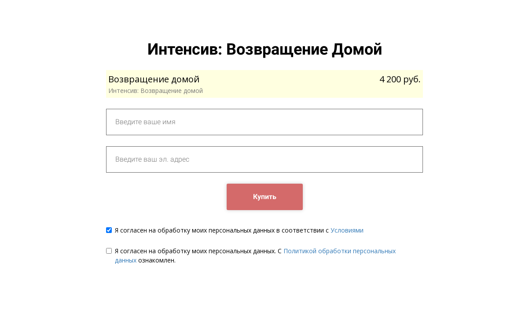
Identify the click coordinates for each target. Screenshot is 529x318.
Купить (264, 196)
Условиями (347, 230)
